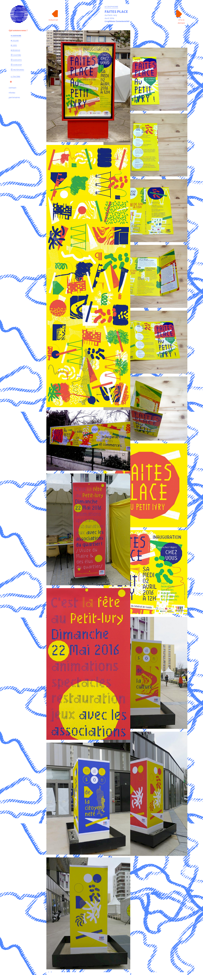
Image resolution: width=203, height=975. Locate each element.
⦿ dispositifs (16, 60)
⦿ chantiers (16, 55)
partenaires (14, 97)
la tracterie (15, 76)
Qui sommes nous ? (18, 30)
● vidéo (14, 45)
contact (12, 88)
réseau (12, 93)
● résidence (15, 50)
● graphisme (16, 35)
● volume (15, 40)
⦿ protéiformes (17, 69)
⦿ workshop (16, 64)
